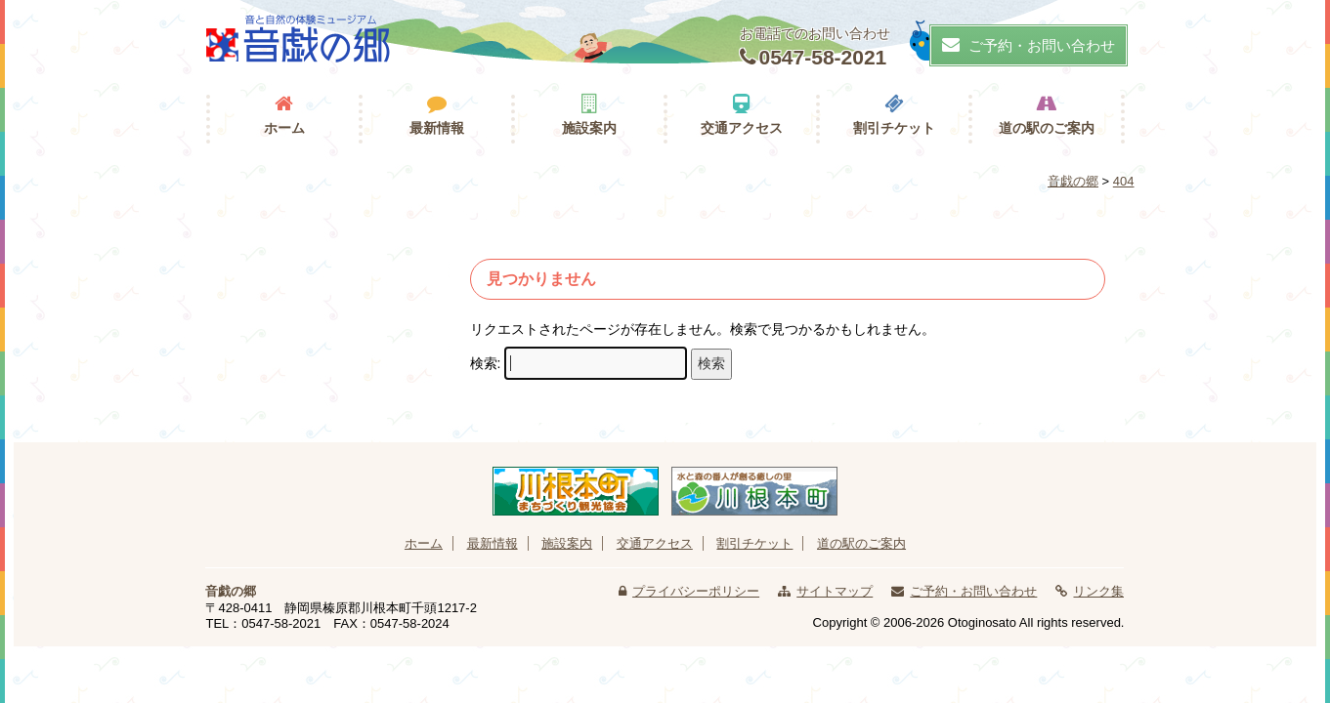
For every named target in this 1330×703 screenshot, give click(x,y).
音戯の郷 (230, 591)
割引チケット (894, 128)
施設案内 (589, 128)
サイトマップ (834, 591)
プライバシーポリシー (695, 591)
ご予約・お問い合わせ (1028, 45)
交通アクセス (742, 128)
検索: (485, 363)
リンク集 (1098, 591)
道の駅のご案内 (1046, 128)
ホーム (284, 128)
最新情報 (436, 128)
